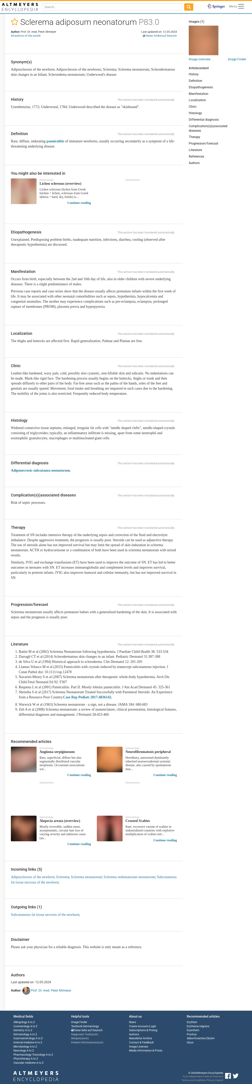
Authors (194, 163)
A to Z (31, 1022)
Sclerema (62, 877)
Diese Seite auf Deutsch (87, 1030)
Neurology (19, 1050)
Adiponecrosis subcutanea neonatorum (40, 470)
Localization (197, 100)
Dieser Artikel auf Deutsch (160, 35)
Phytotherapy (21, 1058)
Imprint (219, 1080)
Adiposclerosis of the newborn (32, 877)
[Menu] (241, 7)
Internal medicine (23, 1042)
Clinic (192, 106)
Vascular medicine (24, 1062)
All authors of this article (26, 35)
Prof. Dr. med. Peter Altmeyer (46, 991)
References (196, 156)
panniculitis (55, 141)
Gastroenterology (24, 1038)
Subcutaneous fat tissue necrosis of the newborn (45, 915)
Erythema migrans (198, 1026)
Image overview (199, 59)
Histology (195, 113)
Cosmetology (21, 1026)
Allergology (20, 1022)
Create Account (138, 1026)
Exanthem (193, 1030)
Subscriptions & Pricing (143, 1030)
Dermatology (21, 1034)
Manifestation (198, 94)
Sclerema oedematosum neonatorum (129, 877)
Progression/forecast (203, 143)
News (132, 1022)
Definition (195, 81)
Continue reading (79, 202)
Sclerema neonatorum (86, 877)
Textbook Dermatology (85, 1026)
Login (152, 1026)
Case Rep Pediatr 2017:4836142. (87, 697)
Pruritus (192, 1034)
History (194, 74)
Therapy (194, 137)
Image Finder (237, 59)
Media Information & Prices (145, 1050)
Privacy (211, 1080)
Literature (195, 150)
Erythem (192, 1022)
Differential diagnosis (204, 119)
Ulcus (190, 1042)
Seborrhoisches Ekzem (200, 1038)
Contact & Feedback (141, 1042)
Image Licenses (138, 1046)
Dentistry (19, 1030)
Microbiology (21, 1046)
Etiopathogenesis (201, 87)
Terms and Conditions (194, 1080)
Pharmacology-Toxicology (29, 1054)
